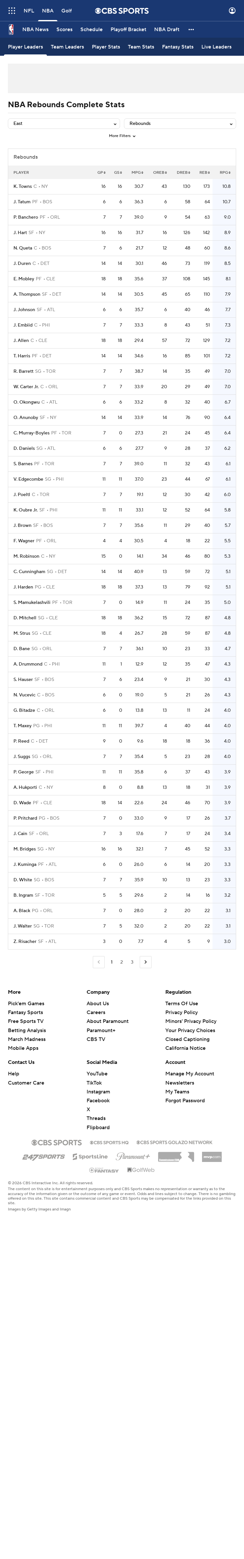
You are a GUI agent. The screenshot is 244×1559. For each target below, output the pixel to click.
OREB (160, 172)
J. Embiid (22, 325)
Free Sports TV (26, 1021)
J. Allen (21, 341)
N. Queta (22, 248)
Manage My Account (189, 1073)
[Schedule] (91, 29)
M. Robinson (26, 556)
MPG (137, 172)
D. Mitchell (24, 618)
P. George (23, 772)
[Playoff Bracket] (128, 29)
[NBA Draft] (166, 29)
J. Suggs (21, 757)
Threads (96, 1118)
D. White (22, 880)
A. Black (21, 911)
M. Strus (21, 633)
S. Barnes (22, 464)
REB (204, 172)
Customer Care (26, 1083)
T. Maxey (22, 726)
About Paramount (108, 1021)
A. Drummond (27, 664)
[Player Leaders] (25, 47)
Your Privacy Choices (190, 1030)
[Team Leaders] (67, 47)
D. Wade (22, 803)
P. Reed (21, 741)
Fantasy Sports (25, 1012)
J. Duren (22, 264)
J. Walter (22, 926)
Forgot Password (185, 1100)
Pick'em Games (26, 1003)
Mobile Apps (23, 1048)
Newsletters (179, 1083)
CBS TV (96, 1039)
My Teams (177, 1092)
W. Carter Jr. (26, 387)
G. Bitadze (24, 710)
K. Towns (22, 187)
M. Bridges (24, 849)
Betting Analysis (27, 1030)
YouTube (97, 1073)
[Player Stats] (106, 47)
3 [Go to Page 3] (132, 962)
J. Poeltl (21, 495)
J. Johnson (24, 310)
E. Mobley (23, 279)
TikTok (94, 1083)
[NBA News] (35, 29)
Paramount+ (101, 1030)
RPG (225, 172)
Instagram (98, 1092)
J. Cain (20, 834)
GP (101, 172)
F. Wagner (23, 541)
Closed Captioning (187, 1039)
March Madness (27, 1039)
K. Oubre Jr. (25, 510)
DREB (183, 172)
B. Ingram (23, 895)
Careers (96, 1012)
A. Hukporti (25, 787)
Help (13, 1073)
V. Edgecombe (28, 479)
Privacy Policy (181, 1012)
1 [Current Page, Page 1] (111, 962)
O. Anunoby (25, 418)
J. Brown (22, 526)
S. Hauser (23, 680)
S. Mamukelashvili (32, 603)
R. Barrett (23, 371)
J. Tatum (21, 202)
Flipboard (98, 1127)
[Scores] (64, 29)
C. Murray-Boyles (31, 433)
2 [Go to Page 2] (121, 962)
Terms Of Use (181, 1003)
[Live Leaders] (216, 47)
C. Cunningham (29, 572)
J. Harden (23, 587)
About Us (98, 1003)
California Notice (185, 1048)
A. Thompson (26, 294)
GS (118, 172)
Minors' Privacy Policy (190, 1021)
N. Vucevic (24, 695)
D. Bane (21, 649)
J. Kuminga (24, 865)
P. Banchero (25, 217)
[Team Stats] (141, 47)
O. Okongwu (26, 402)
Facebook (98, 1100)
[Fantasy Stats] (177, 47)
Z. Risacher (24, 942)
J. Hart (20, 233)
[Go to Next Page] (146, 962)
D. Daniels (24, 448)
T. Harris (21, 356)
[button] (191, 29)
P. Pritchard (25, 818)
